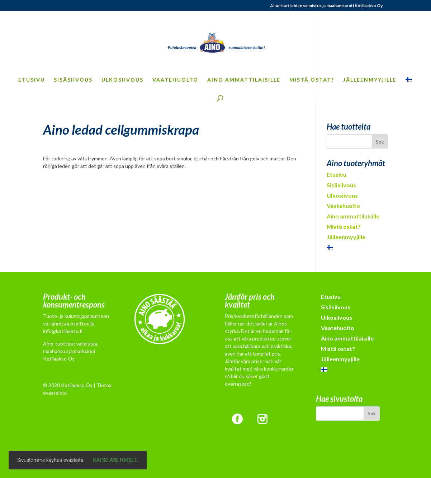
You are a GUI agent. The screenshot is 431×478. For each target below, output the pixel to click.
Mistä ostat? (311, 80)
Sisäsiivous (73, 80)
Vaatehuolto (175, 80)
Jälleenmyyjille (370, 80)
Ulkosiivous (122, 80)
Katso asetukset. (115, 460)
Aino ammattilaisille (243, 80)
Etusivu (31, 80)
